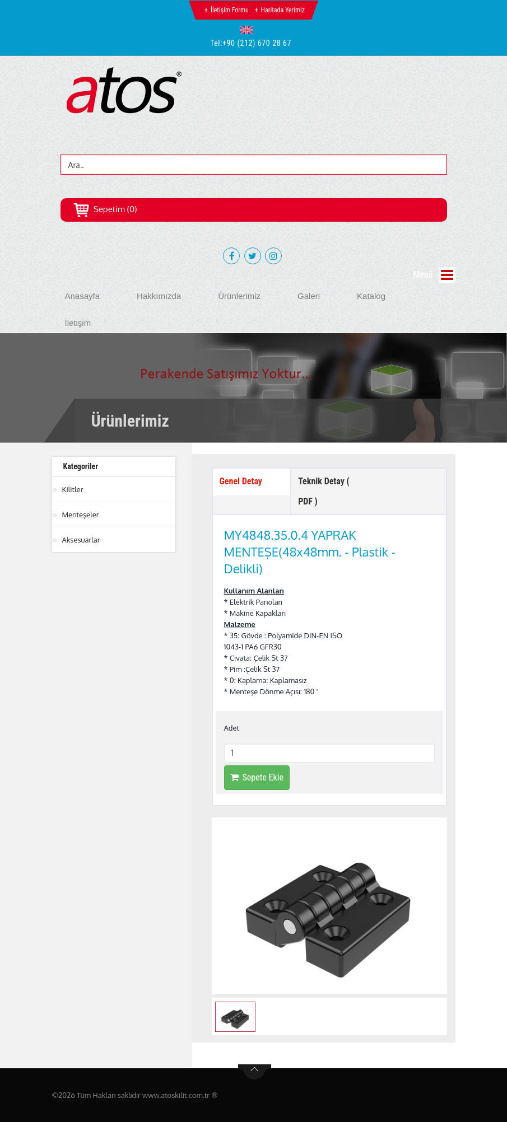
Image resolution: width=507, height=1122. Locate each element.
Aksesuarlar (81, 539)
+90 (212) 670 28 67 (256, 43)
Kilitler (72, 489)
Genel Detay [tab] (241, 481)
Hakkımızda (159, 296)
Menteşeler (80, 514)
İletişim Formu (230, 10)
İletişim (78, 323)
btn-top (254, 1072)
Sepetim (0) (105, 209)
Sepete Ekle (256, 777)
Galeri (308, 296)
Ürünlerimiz (239, 296)
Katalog (371, 296)
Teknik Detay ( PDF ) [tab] (324, 491)
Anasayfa (82, 296)
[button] (249, 29)
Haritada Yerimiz (283, 10)
